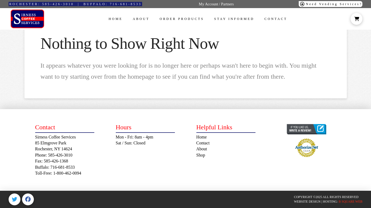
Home (201, 137)
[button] (356, 19)
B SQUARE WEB (350, 201)
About (201, 149)
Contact (203, 143)
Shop (200, 155)
